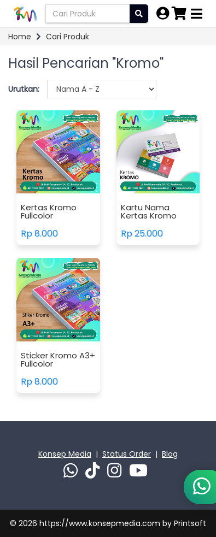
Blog (170, 454)
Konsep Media (64, 454)
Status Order (126, 454)
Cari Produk (67, 36)
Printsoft (190, 523)
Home (19, 36)
